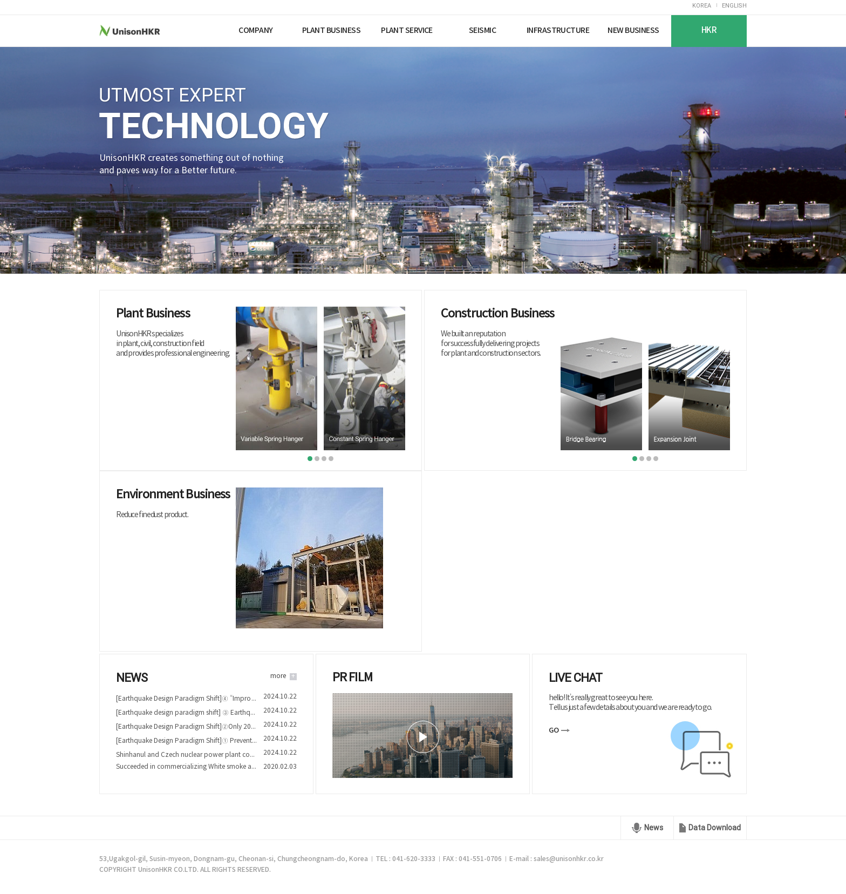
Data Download (714, 827)
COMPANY (255, 30)
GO (554, 730)
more (278, 676)
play (423, 737)
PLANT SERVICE (407, 30)
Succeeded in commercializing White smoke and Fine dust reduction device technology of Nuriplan (186, 766)
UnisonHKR (149, 30)
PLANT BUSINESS (331, 30)
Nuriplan (205, 30)
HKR (709, 30)
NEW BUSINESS (633, 30)
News (653, 827)
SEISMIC (482, 30)
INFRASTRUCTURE (558, 30)
